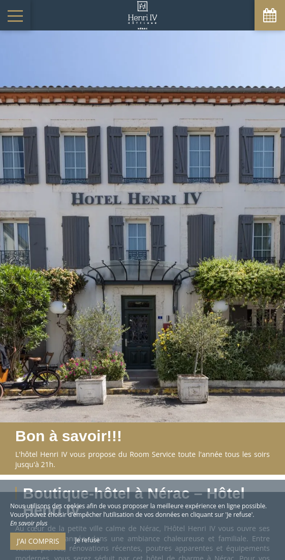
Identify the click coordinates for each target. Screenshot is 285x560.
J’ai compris (38, 541)
